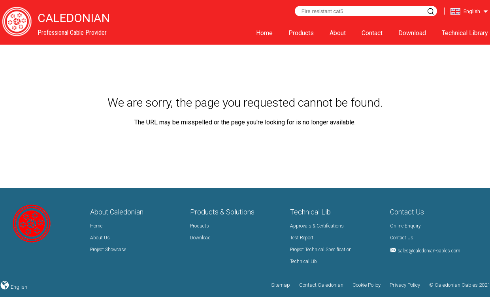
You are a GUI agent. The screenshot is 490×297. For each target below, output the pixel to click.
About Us (100, 238)
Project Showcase (108, 249)
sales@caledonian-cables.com (429, 251)
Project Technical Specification (321, 249)
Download (412, 33)
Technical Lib (303, 261)
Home (264, 33)
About (338, 33)
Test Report (301, 238)
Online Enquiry (405, 226)
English (18, 287)
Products (301, 33)
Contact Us (401, 238)
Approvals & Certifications (317, 226)
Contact (372, 33)
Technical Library (465, 33)
